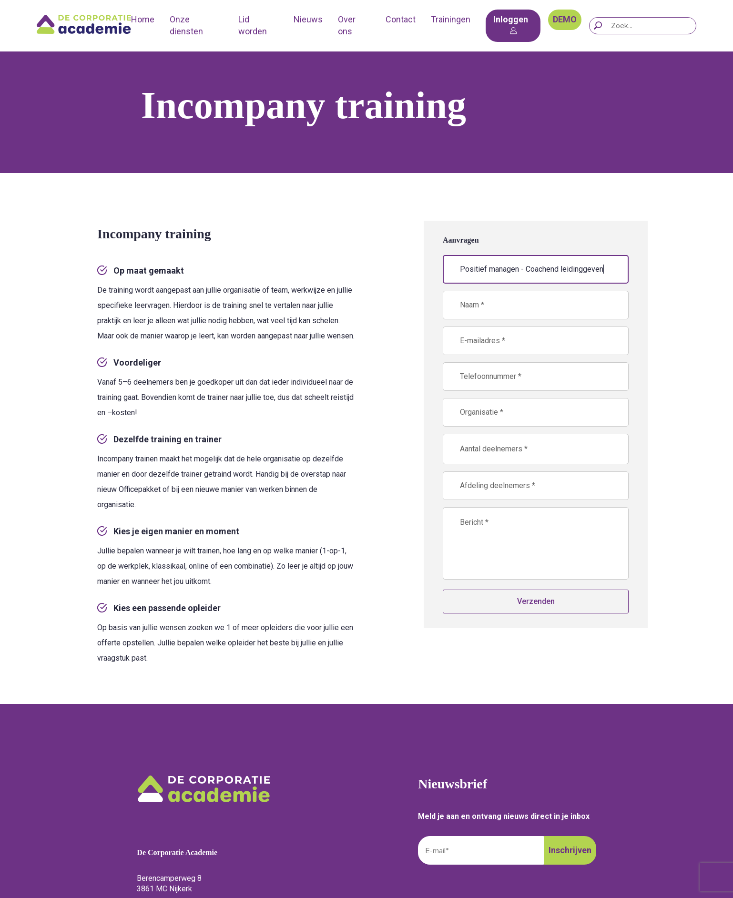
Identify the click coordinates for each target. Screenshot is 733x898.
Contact (401, 19)
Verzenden (536, 601)
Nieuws (308, 19)
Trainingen (450, 19)
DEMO (565, 19)
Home (142, 19)
